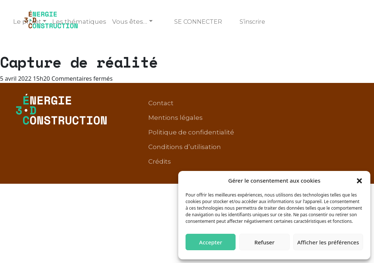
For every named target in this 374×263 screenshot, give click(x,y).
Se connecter (198, 21)
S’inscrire (252, 21)
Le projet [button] (27, 21)
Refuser (264, 242)
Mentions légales (175, 117)
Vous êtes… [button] (129, 21)
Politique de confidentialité (191, 132)
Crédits (159, 161)
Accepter (210, 242)
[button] (359, 180)
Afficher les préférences (328, 242)
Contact (160, 103)
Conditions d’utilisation (184, 146)
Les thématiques (79, 21)
